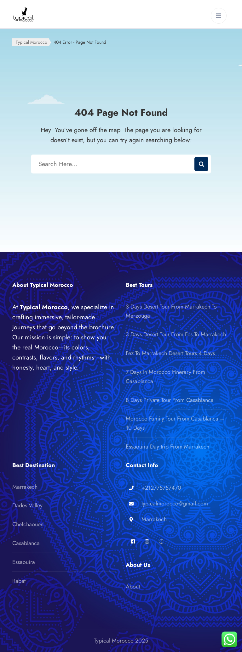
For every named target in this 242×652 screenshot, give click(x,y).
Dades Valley (27, 505)
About (133, 586)
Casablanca (26, 543)
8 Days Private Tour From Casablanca (170, 400)
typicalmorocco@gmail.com (174, 503)
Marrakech (24, 487)
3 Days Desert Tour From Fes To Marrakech (176, 334)
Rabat (19, 581)
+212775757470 (161, 488)
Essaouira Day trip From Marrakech (167, 447)
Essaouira (23, 562)
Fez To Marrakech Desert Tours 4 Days (170, 353)
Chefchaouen (27, 524)
